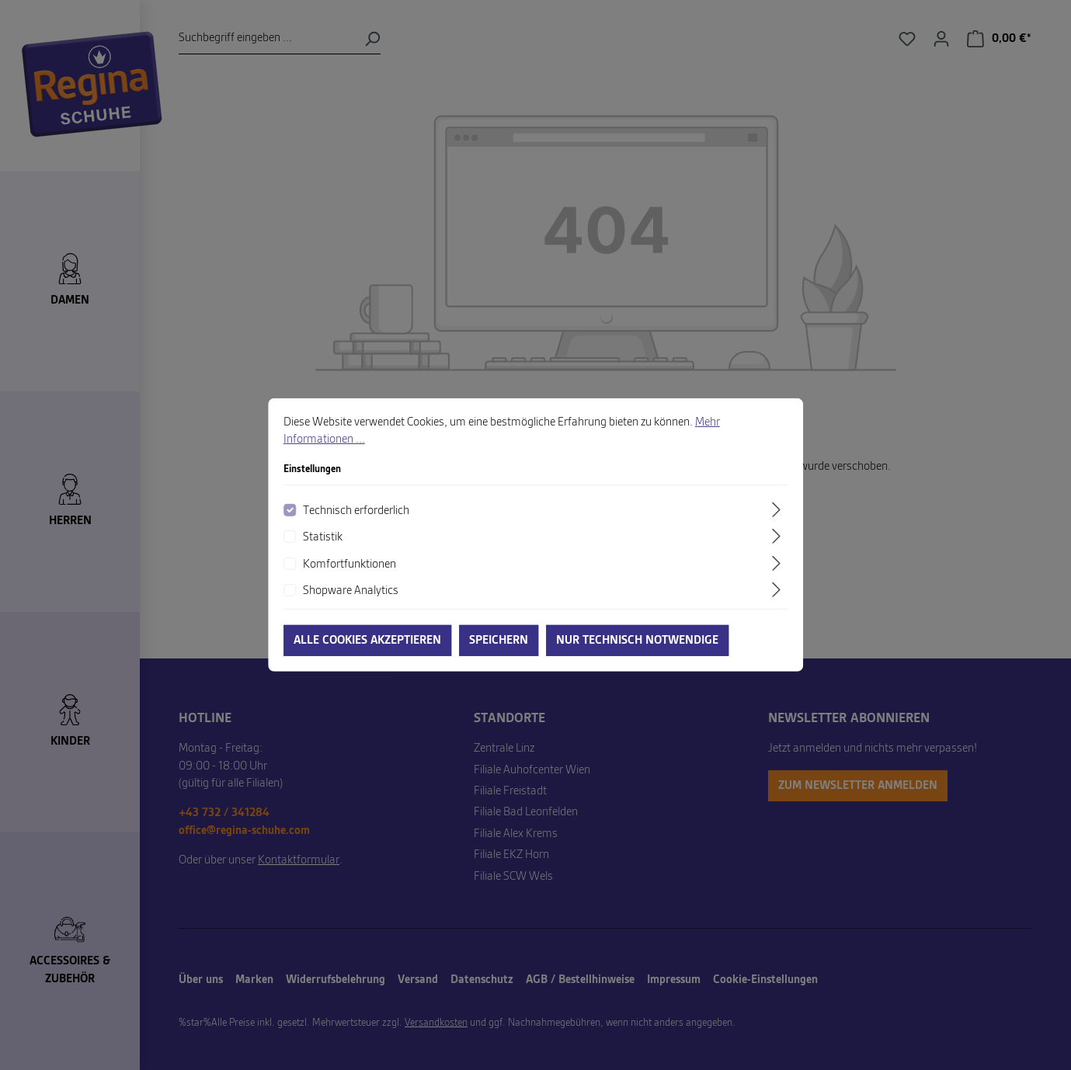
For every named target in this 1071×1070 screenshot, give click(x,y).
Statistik (323, 548)
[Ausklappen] (778, 520)
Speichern (498, 651)
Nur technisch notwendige (637, 651)
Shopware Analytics (350, 602)
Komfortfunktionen (349, 575)
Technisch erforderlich (356, 522)
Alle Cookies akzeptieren (367, 651)
